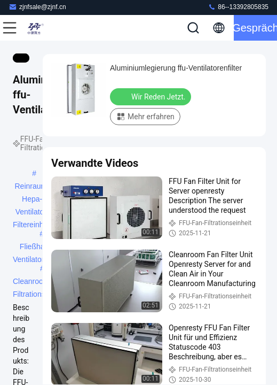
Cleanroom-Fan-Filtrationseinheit (40, 282)
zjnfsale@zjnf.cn (37, 7)
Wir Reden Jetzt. (151, 96)
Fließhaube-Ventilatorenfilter (39, 247)
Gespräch (255, 28)
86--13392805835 (238, 7)
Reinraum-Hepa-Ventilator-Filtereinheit (32, 187)
